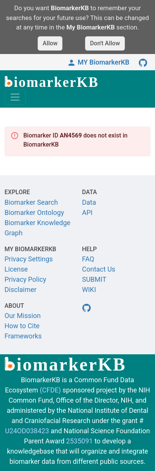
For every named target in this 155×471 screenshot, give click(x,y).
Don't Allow (105, 43)
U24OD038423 (27, 431)
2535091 (79, 441)
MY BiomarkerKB (98, 62)
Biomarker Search (31, 202)
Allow (50, 43)
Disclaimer (20, 289)
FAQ (88, 259)
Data (89, 202)
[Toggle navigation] (15, 97)
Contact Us (98, 269)
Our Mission (23, 316)
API (87, 212)
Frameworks (23, 336)
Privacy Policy (25, 279)
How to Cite (22, 326)
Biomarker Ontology (34, 212)
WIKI (89, 289)
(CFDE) (50, 390)
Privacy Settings (29, 259)
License (16, 269)
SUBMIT (94, 279)
